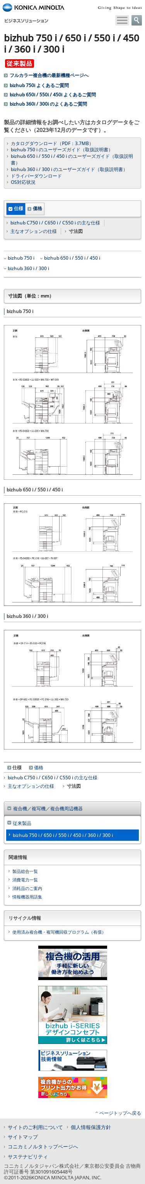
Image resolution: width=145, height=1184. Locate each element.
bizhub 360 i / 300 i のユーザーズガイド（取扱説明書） (69, 169)
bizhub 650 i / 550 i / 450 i (72, 258)
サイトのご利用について (35, 1127)
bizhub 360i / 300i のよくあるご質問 (48, 104)
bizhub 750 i (21, 258)
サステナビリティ (28, 1156)
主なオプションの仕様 (33, 231)
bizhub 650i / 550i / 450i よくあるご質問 (53, 95)
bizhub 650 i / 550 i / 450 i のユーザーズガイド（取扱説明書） (72, 159)
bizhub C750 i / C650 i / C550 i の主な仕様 (55, 223)
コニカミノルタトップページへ (43, 1146)
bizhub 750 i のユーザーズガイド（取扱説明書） (62, 150)
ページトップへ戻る (120, 1113)
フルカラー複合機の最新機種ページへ (49, 75)
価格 (37, 208)
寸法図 (74, 786)
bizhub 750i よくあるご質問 (39, 85)
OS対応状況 (23, 182)
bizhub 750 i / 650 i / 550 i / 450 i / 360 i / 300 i (63, 835)
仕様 (18, 208)
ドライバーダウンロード (36, 176)
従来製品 (22, 823)
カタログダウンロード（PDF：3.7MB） (52, 143)
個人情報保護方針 (91, 1127)
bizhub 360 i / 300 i (28, 268)
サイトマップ (23, 1136)
